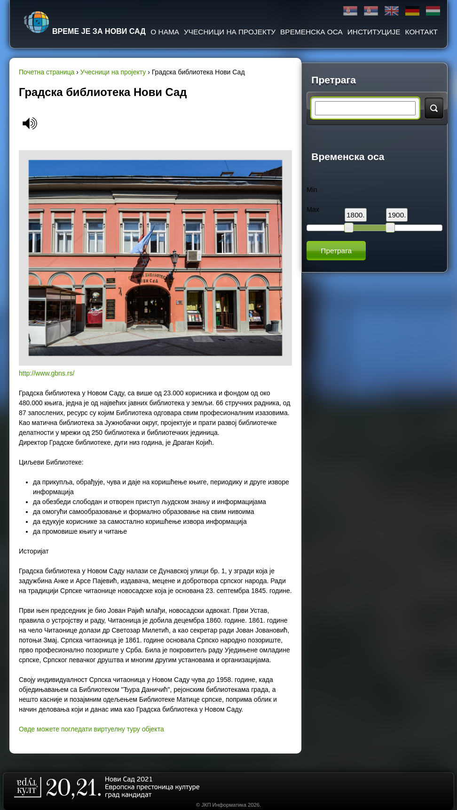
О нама (164, 32)
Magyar (433, 11)
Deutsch (412, 11)
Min (312, 189)
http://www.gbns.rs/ (46, 373)
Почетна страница (46, 72)
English (392, 11)
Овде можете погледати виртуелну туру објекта (91, 729)
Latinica (371, 11)
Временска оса (311, 32)
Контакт (421, 32)
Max (313, 209)
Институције (374, 32)
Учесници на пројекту (230, 32)
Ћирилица (350, 11)
